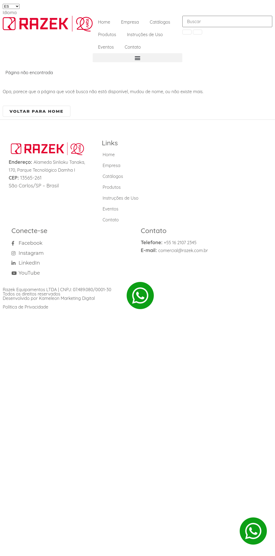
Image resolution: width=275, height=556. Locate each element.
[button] (138, 57)
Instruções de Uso (145, 34)
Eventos (106, 47)
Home (104, 22)
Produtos (107, 34)
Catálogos (160, 22)
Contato (133, 47)
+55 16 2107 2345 (180, 242)
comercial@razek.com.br (183, 250)
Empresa (130, 22)
